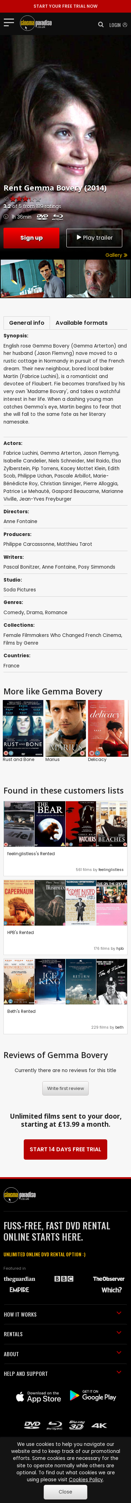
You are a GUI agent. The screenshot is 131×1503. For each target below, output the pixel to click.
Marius (52, 759)
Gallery (116, 255)
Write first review (65, 1088)
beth (119, 1027)
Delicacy (97, 759)
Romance (56, 612)
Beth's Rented (21, 1011)
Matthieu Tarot (74, 544)
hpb (120, 948)
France (11, 666)
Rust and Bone (18, 759)
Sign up (31, 238)
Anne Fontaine (59, 567)
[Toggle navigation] (11, 22)
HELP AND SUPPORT (63, 1373)
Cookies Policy (86, 1479)
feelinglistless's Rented (31, 854)
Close (65, 1492)
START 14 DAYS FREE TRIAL (65, 1149)
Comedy (13, 612)
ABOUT (63, 1354)
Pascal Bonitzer (21, 567)
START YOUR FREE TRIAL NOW (65, 6)
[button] (99, 24)
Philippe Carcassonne (28, 544)
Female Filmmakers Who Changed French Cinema (62, 635)
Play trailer (94, 238)
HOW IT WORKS (63, 1314)
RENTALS (63, 1334)
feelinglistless (111, 869)
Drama (35, 612)
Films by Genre (20, 643)
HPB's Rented (20, 932)
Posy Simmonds (96, 567)
